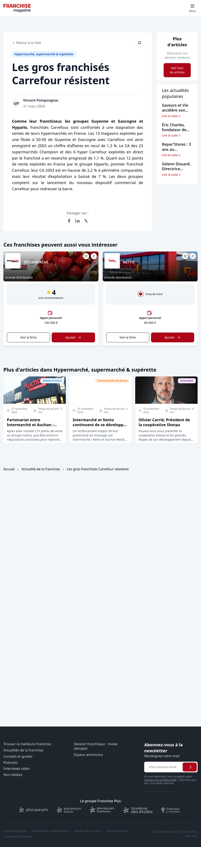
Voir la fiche (28, 337)
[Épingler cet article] (139, 42)
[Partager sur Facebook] (69, 220)
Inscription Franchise (18, 836)
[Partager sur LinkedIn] (77, 220)
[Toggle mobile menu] (192, 8)
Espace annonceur (88, 755)
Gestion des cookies (87, 831)
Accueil (9, 469)
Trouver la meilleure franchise (27, 744)
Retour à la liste (26, 42)
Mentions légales (15, 831)
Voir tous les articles (177, 70)
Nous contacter (116, 831)
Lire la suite (171, 116)
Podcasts (10, 762)
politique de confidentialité (160, 780)
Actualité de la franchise (41, 469)
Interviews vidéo (16, 768)
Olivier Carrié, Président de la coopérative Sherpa (164, 422)
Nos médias (12, 775)
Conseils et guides (17, 756)
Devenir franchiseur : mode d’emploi (95, 746)
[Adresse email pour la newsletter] (163, 767)
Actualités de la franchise (23, 750)
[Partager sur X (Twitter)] (86, 220)
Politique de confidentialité (50, 831)
